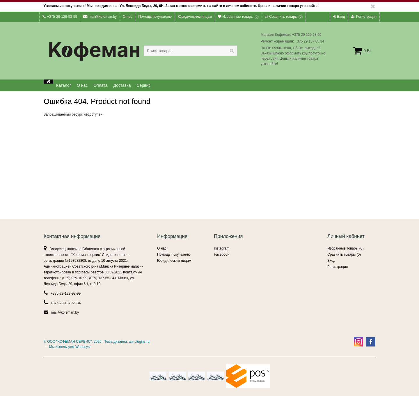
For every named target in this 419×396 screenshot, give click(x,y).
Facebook (221, 254)
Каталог (63, 85)
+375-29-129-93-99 (59, 16)
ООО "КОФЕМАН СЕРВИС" (69, 342)
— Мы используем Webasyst (67, 347)
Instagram (221, 248)
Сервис (144, 85)
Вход (339, 17)
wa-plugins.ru (139, 342)
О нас (127, 17)
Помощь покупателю (155, 17)
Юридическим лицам (195, 17)
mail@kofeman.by (100, 16)
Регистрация (364, 17)
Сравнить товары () (284, 17)
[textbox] (190, 50)
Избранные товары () (238, 17)
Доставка (122, 85)
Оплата (100, 85)
